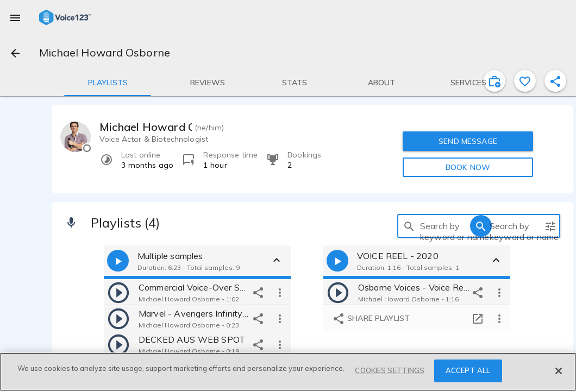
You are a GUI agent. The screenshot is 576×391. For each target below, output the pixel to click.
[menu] (15, 17)
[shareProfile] (555, 81)
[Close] (559, 371)
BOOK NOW (468, 167)
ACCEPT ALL (468, 370)
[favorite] (525, 81)
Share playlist (371, 318)
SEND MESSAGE (468, 141)
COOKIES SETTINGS (389, 370)
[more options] (280, 292)
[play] (118, 292)
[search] (409, 226)
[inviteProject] (494, 81)
